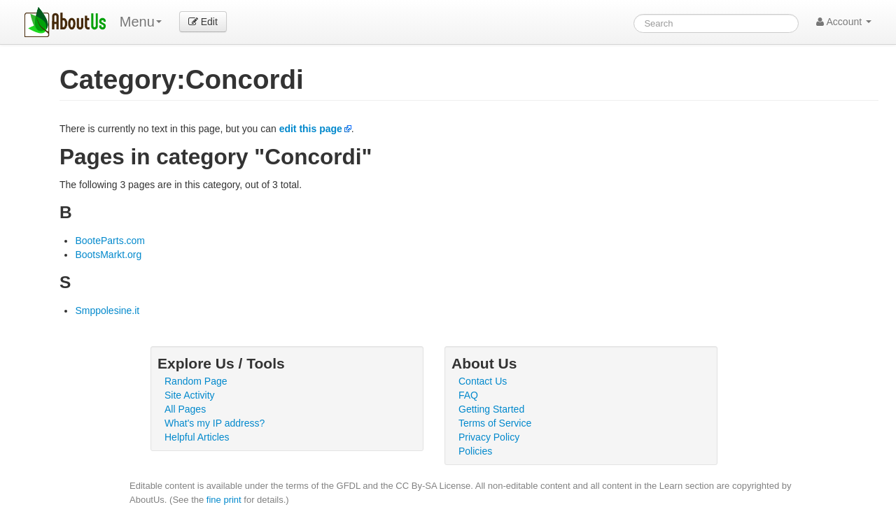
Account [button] (844, 21)
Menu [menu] (141, 21)
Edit (203, 21)
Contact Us (482, 381)
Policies (475, 451)
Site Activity (189, 395)
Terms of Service (494, 423)
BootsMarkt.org (108, 254)
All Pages (185, 409)
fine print (223, 499)
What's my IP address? (214, 423)
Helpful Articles (197, 437)
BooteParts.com (110, 240)
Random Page (195, 381)
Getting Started (491, 409)
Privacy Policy (488, 437)
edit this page (310, 128)
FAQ (468, 395)
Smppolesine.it (107, 310)
